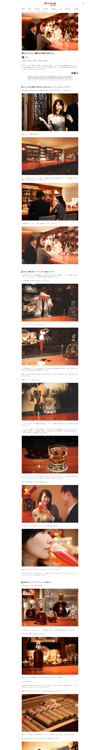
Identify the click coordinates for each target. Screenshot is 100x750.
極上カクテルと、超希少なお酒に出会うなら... (38, 53)
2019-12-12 (27, 58)
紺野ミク (27, 56)
